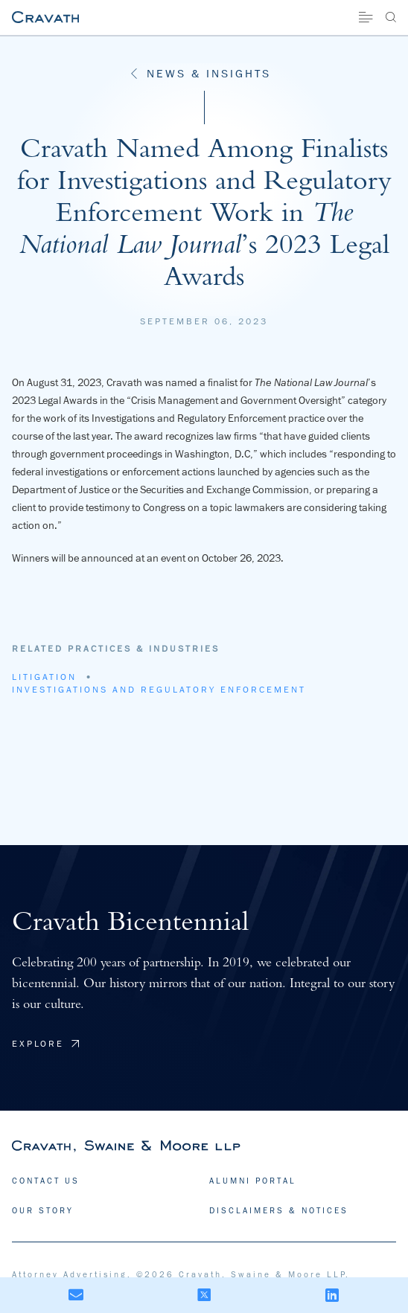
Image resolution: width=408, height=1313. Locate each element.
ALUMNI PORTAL (252, 1180)
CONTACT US (46, 1180)
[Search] (391, 17)
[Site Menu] (365, 17)
